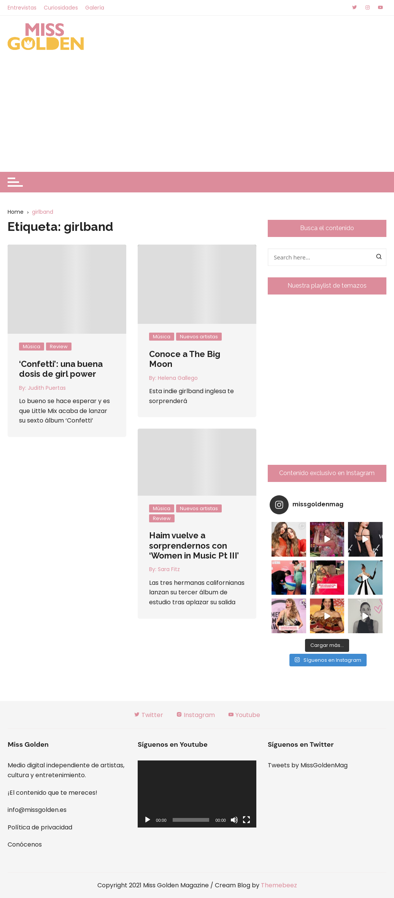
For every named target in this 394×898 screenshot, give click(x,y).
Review (59, 346)
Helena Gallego (178, 378)
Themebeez (279, 885)
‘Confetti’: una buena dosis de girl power (61, 369)
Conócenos (25, 844)
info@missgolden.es (37, 809)
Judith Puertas (47, 388)
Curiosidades (61, 7)
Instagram (195, 715)
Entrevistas (22, 7)
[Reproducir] (147, 820)
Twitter (148, 715)
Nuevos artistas (199, 336)
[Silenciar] (234, 820)
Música (31, 346)
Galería (94, 7)
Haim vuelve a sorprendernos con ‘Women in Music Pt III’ (194, 545)
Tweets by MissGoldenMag (308, 765)
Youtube (244, 715)
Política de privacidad (40, 827)
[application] (197, 793)
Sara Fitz (169, 569)
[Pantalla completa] (246, 820)
